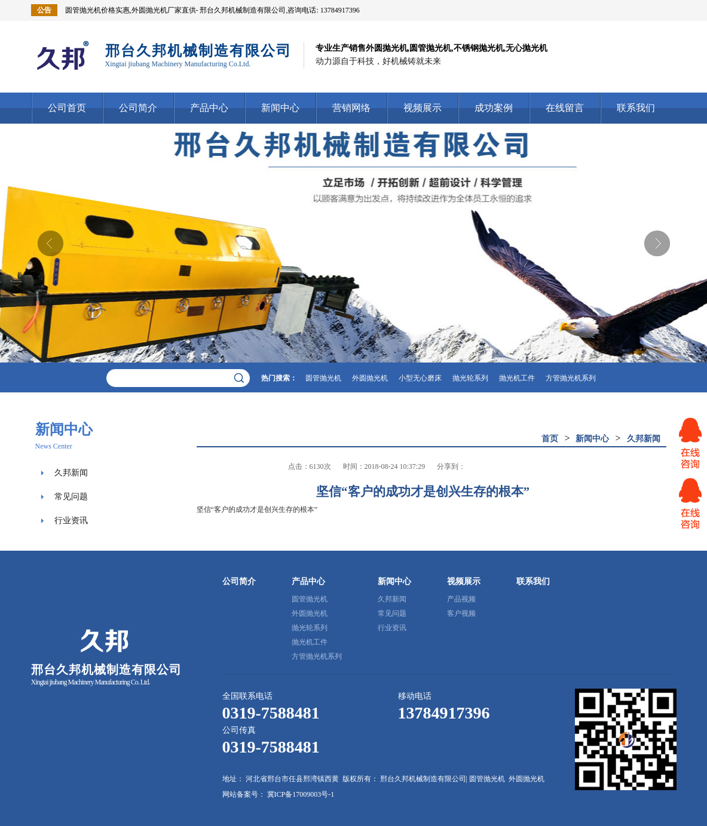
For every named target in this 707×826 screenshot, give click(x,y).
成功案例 (494, 108)
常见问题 (71, 496)
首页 (549, 438)
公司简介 (138, 108)
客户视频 (461, 613)
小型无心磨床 (420, 378)
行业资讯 (71, 520)
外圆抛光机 (370, 378)
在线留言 (565, 108)
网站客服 (690, 443)
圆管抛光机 (323, 378)
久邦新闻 (71, 472)
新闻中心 (280, 108)
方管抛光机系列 (571, 378)
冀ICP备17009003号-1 (301, 794)
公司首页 (67, 108)
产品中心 (209, 108)
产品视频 (461, 599)
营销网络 (351, 108)
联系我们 (636, 108)
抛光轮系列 (470, 378)
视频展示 (422, 108)
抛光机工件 (517, 378)
